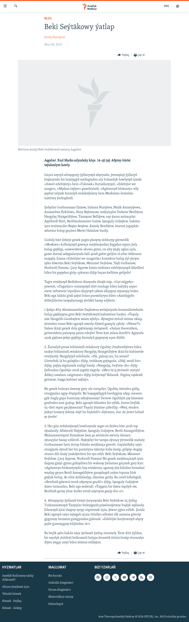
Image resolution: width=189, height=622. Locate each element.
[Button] (123, 55)
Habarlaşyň (55, 603)
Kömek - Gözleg (12, 607)
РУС (166, 6)
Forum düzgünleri (59, 589)
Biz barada (55, 575)
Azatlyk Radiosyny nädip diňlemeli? (18, 577)
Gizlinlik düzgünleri (60, 582)
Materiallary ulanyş (60, 596)
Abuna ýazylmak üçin (15, 586)
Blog (48, 18)
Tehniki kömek (11, 593)
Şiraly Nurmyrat (54, 37)
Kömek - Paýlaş (11, 600)
